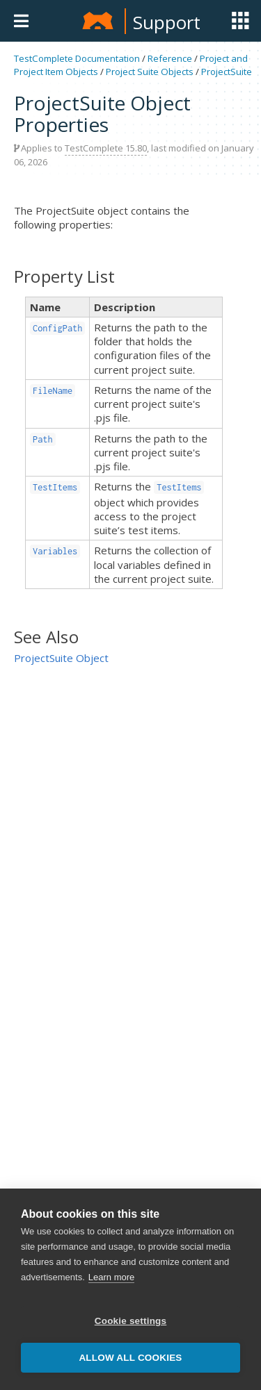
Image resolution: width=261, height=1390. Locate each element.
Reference (170, 58)
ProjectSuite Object (61, 658)
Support (166, 22)
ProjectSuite (226, 71)
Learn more (111, 1278)
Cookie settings (131, 1322)
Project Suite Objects (149, 71)
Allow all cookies (130, 1359)
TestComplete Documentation (77, 58)
